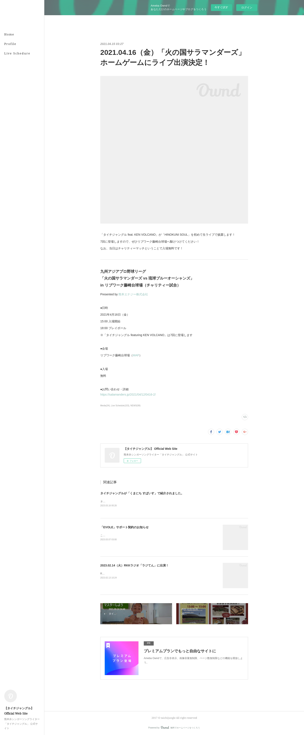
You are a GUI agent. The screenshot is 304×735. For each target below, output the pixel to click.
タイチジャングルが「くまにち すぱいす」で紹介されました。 (142, 493)
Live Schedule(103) (120, 405)
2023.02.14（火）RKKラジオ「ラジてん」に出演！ (134, 565)
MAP (136, 355)
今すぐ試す (221, 7)
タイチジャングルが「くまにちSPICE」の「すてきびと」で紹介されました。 (144, 501)
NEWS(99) (135, 405)
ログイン (246, 7)
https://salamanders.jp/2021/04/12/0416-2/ (128, 394)
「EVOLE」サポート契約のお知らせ (124, 527)
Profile (10, 44)
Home (9, 34)
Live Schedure (17, 53)
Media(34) (105, 405)
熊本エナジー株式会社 (133, 294)
